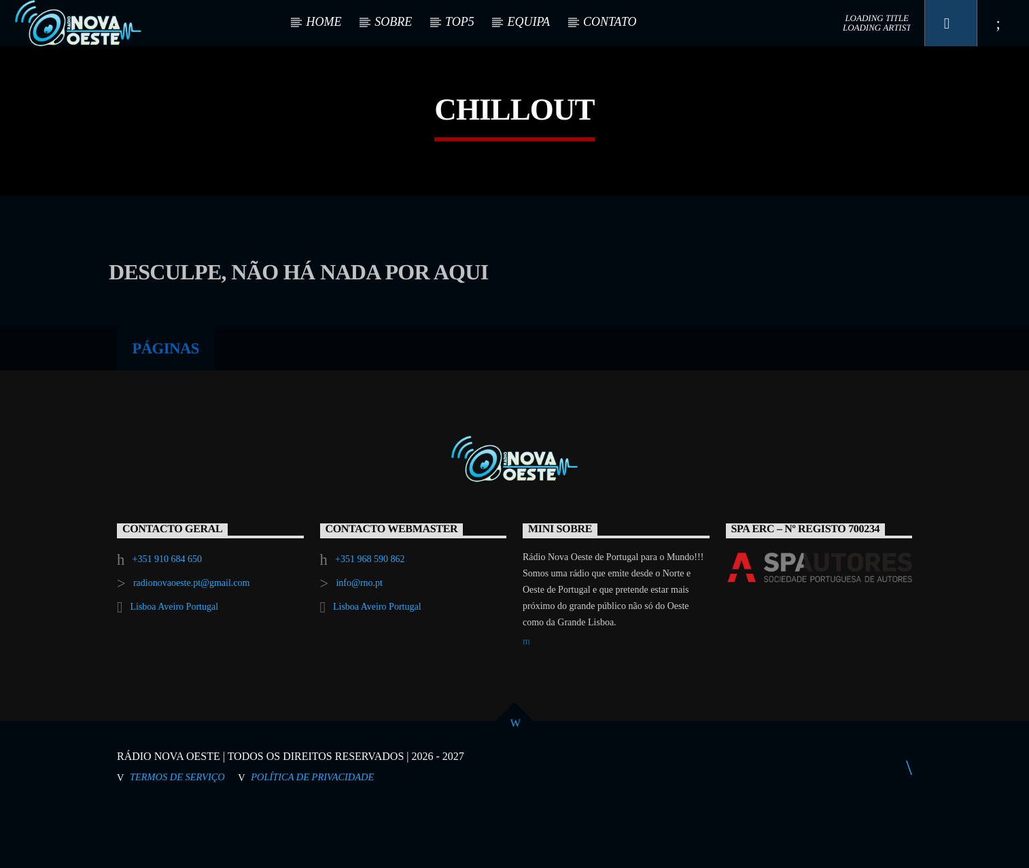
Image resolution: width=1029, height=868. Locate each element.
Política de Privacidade (312, 834)
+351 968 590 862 (369, 616)
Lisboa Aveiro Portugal (174, 664)
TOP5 (459, 22)
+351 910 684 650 (167, 616)
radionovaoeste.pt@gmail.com (191, 640)
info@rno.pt (359, 640)
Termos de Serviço (177, 834)
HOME (323, 22)
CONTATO (610, 22)
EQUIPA (528, 22)
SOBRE (393, 22)
